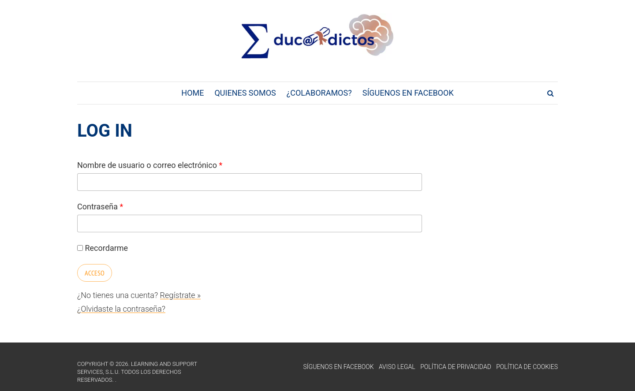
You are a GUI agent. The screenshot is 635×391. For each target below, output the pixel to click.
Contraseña (100, 206)
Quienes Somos (245, 92)
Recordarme (102, 248)
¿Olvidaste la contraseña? (121, 308)
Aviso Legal (397, 366)
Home (192, 92)
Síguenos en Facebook (408, 92)
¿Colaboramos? (319, 92)
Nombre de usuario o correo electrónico (149, 165)
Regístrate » (180, 295)
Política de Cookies (527, 366)
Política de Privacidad (455, 366)
